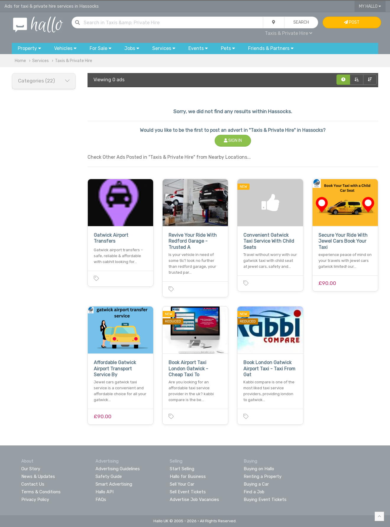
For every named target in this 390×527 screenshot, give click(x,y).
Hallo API (105, 491)
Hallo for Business (188, 476)
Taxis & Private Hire (288, 33)
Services (40, 60)
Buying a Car (256, 484)
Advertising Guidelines (118, 468)
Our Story (30, 468)
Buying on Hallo (259, 468)
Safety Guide (109, 476)
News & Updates (38, 476)
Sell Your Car (182, 484)
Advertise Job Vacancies (194, 499)
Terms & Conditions (41, 491)
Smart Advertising (114, 484)
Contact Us (32, 484)
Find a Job (254, 491)
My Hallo (370, 6)
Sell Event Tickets (188, 491)
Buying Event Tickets (265, 499)
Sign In (233, 140)
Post (352, 22)
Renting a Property (262, 476)
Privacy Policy (35, 499)
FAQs (101, 499)
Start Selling (182, 468)
